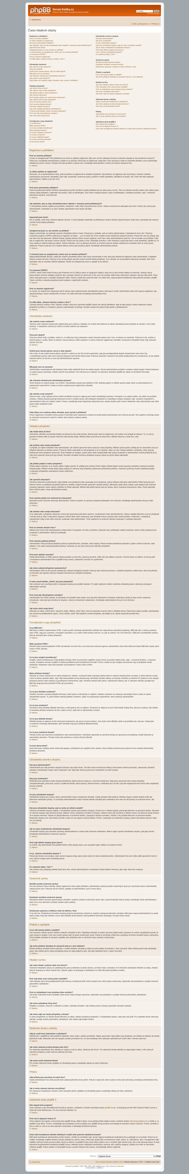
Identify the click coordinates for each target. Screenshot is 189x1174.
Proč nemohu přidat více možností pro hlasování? (47, 97)
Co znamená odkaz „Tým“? (105, 54)
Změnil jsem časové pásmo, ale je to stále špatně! (47, 71)
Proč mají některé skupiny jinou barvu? (110, 50)
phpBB (76, 1166)
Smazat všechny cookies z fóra (111, 1162)
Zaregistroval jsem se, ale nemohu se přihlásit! (46, 50)
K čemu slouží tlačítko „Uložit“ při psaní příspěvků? (48, 111)
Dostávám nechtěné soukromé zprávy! (110, 64)
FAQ (135, 24)
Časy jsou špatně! (36, 69)
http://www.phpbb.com (138, 1121)
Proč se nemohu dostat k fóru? (41, 102)
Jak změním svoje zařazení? (40, 78)
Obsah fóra (36, 20)
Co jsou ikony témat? (37, 142)
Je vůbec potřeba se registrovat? (41, 41)
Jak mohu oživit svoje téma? (40, 115)
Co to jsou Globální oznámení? (41, 132)
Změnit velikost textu (157, 19)
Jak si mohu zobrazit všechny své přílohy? (111, 116)
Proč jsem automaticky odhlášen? (42, 43)
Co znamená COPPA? (38, 54)
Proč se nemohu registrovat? (40, 57)
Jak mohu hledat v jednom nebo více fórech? (112, 85)
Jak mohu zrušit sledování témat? (108, 106)
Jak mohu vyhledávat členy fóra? (107, 91)
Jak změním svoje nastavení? (40, 67)
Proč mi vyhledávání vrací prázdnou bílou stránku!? (114, 89)
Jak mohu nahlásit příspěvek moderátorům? (45, 109)
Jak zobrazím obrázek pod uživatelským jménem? (47, 76)
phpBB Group (110, 1107)
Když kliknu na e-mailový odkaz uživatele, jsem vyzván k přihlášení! (54, 80)
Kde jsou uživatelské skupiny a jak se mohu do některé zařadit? (118, 45)
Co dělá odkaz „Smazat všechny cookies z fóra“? (47, 59)
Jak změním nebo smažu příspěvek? (43, 90)
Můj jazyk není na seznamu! (40, 73)
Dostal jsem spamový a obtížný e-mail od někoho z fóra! (116, 67)
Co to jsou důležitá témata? (39, 137)
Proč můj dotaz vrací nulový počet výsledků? (112, 87)
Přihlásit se (155, 24)
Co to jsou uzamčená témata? (40, 139)
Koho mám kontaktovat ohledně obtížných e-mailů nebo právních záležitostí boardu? (126, 129)
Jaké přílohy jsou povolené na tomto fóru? (111, 114)
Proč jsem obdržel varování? (40, 106)
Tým (97, 1162)
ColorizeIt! (120, 1166)
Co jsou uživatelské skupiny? (106, 43)
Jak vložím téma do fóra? (39, 88)
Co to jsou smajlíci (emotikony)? (41, 128)
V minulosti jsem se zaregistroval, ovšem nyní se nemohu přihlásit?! (54, 52)
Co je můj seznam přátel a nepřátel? (109, 74)
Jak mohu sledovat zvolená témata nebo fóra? (112, 104)
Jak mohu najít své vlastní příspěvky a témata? (113, 94)
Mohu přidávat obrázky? (38, 130)
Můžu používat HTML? (38, 126)
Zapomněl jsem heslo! (37, 47)
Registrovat (144, 24)
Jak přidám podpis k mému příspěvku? (43, 93)
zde (75, 1110)
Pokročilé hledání (153, 13)
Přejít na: (93, 1156)
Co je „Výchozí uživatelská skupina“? (109, 52)
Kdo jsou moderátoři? (103, 41)
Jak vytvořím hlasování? (38, 95)
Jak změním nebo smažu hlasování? (43, 100)
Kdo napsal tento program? (105, 124)
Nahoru (35, 166)
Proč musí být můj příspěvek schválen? (44, 113)
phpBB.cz (100, 1168)
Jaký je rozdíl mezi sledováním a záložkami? (112, 101)
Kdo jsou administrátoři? (104, 38)
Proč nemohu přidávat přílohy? (41, 104)
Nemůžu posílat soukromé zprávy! (108, 62)
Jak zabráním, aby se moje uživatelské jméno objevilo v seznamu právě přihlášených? (61, 45)
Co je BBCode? (35, 123)
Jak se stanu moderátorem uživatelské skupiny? (113, 47)
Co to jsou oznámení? (37, 135)
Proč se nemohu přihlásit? (39, 38)
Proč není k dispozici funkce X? (107, 126)
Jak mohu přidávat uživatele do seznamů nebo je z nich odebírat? (119, 77)
